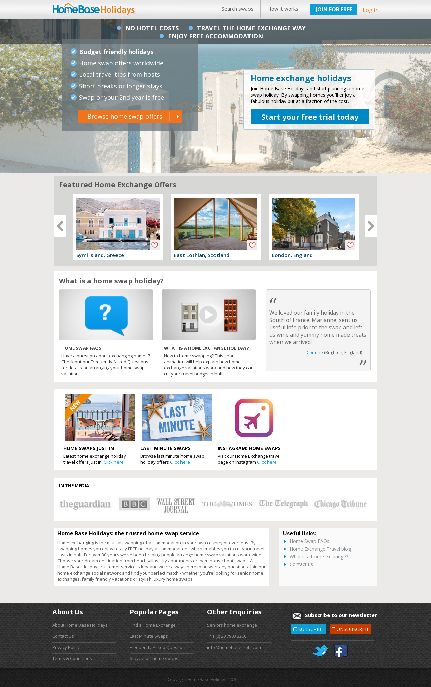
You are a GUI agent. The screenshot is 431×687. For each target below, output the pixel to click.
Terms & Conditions (72, 658)
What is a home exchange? (319, 556)
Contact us (301, 564)
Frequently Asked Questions (159, 647)
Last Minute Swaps (149, 636)
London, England (292, 255)
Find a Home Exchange (153, 625)
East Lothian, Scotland (201, 255)
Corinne (315, 352)
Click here (114, 462)
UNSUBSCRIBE (350, 628)
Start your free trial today (310, 116)
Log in (371, 10)
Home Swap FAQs (309, 541)
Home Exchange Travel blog (320, 549)
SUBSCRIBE (308, 628)
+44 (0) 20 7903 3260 (226, 636)
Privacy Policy (66, 647)
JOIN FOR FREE (334, 9)
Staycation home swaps (154, 658)
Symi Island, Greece (100, 255)
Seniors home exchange (232, 625)
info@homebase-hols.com (234, 647)
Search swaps (238, 8)
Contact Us (63, 636)
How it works (282, 8)
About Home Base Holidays (80, 625)
